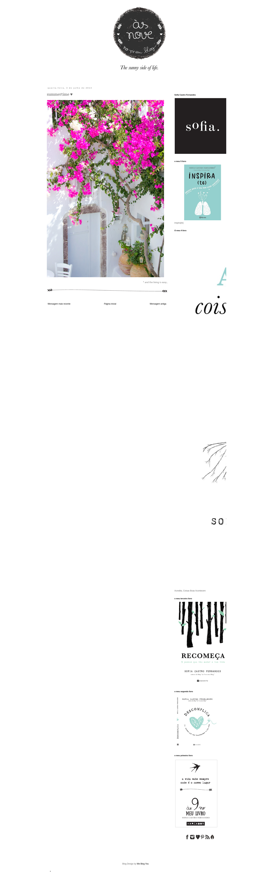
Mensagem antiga (158, 304)
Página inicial (110, 304)
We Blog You (143, 864)
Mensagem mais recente (59, 304)
